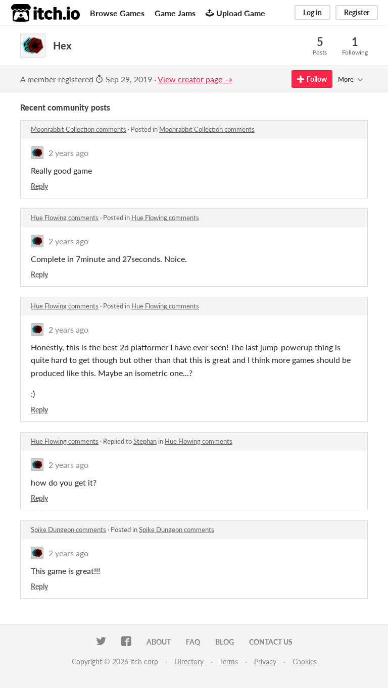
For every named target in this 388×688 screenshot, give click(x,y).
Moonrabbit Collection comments (78, 129)
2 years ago (68, 152)
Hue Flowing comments (65, 218)
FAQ (193, 642)
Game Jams (175, 13)
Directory (189, 661)
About (159, 642)
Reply (39, 186)
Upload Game (235, 13)
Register (356, 12)
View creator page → (195, 79)
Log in (312, 12)
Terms (229, 661)
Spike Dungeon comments (68, 529)
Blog (224, 642)
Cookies (305, 661)
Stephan (145, 441)
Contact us (271, 642)
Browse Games (117, 13)
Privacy (265, 661)
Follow (312, 79)
